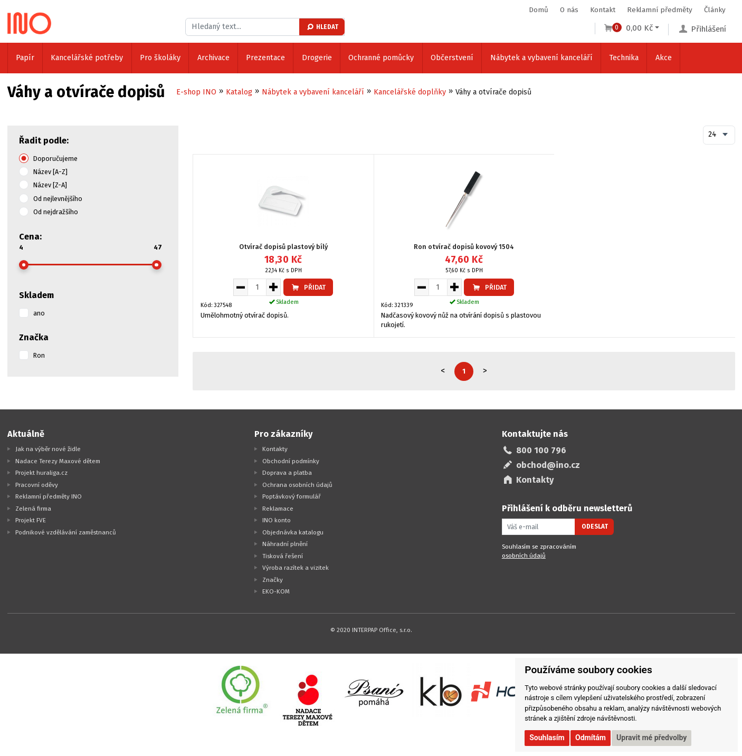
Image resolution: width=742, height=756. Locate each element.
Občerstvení (452, 57)
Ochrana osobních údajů (297, 485)
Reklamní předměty (659, 9)
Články (715, 9)
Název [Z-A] (50, 185)
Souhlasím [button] (547, 737)
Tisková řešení (282, 556)
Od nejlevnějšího (57, 199)
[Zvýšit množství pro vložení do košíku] (274, 287)
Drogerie (317, 57)
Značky (272, 579)
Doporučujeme (55, 158)
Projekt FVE (30, 520)
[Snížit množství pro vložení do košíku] (240, 287)
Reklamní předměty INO (48, 496)
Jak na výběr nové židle (48, 449)
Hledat (322, 27)
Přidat (308, 287)
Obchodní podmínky (290, 461)
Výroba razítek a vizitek (295, 567)
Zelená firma (33, 508)
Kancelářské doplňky (410, 92)
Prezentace (265, 57)
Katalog (239, 92)
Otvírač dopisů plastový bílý (283, 247)
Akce (663, 57)
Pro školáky (160, 57)
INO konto (276, 520)
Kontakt (602, 9)
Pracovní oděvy (36, 485)
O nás (569, 9)
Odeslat (595, 526)
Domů (538, 9)
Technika (624, 57)
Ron (39, 355)
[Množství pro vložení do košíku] (257, 287)
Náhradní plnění (285, 544)
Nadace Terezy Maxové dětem (57, 461)
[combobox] (719, 135)
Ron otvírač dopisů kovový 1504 (464, 247)
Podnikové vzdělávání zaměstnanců (65, 532)
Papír (25, 57)
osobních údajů (524, 555)
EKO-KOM (276, 591)
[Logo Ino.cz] (29, 23)
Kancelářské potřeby (87, 57)
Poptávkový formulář (291, 496)
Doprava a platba (287, 472)
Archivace (213, 57)
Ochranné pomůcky (381, 57)
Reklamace (277, 508)
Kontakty (275, 449)
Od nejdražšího (55, 212)
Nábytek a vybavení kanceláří (541, 57)
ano (39, 313)
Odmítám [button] (590, 737)
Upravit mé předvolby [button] (651, 737)
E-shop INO (196, 92)
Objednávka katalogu (293, 532)
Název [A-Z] (50, 172)
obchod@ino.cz (548, 465)
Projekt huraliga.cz (41, 472)
